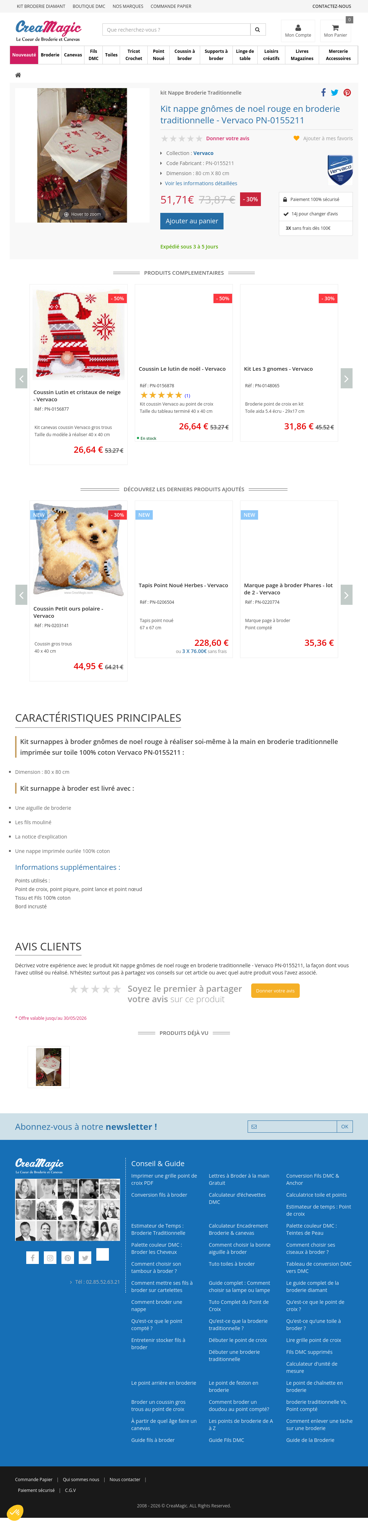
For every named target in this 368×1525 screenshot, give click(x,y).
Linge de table (245, 54)
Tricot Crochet (133, 54)
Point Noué (158, 54)
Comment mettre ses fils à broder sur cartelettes (162, 1286)
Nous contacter (125, 1479)
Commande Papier (171, 6)
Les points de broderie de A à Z (241, 1424)
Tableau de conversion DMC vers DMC (318, 1267)
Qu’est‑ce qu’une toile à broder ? (313, 1325)
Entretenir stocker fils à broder (158, 1344)
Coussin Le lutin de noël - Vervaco (182, 368)
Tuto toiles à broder (232, 1263)
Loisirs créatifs (271, 54)
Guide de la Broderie (310, 1440)
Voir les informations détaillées (201, 183)
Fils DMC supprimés (309, 1351)
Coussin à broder (185, 54)
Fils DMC (93, 54)
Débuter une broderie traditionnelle (234, 1355)
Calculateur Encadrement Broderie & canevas (238, 1229)
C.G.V (70, 1490)
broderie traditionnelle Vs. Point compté (316, 1405)
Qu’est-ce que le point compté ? (156, 1325)
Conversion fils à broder (159, 1194)
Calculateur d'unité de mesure (311, 1367)
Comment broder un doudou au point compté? (239, 1405)
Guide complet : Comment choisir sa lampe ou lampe (239, 1286)
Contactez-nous (332, 6)
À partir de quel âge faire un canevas (164, 1424)
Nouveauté (24, 55)
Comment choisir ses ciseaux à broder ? (310, 1248)
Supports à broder (216, 54)
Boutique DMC (89, 6)
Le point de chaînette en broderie (314, 1386)
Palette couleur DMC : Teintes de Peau (311, 1229)
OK (344, 1126)
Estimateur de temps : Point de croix (318, 1210)
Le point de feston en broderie (233, 1386)
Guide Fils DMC (226, 1440)
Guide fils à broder (153, 1440)
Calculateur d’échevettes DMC (237, 1198)
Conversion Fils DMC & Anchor (312, 1179)
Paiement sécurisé (36, 1490)
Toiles (111, 55)
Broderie (50, 55)
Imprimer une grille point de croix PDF (164, 1179)
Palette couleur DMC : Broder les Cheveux (156, 1248)
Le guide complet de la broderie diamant (312, 1286)
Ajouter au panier (192, 220)
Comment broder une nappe (156, 1305)
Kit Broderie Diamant (41, 6)
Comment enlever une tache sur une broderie (319, 1424)
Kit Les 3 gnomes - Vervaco (278, 368)
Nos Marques (128, 6)
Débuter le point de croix (238, 1340)
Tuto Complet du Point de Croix (239, 1305)
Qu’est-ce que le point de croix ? (315, 1305)
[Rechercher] (258, 29)
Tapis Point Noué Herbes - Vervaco (183, 585)
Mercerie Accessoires (338, 54)
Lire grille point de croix (313, 1340)
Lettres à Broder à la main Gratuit (239, 1179)
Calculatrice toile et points (316, 1194)
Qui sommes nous (81, 1479)
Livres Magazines (302, 54)
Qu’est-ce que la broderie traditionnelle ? (238, 1325)
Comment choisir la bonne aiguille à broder (240, 1248)
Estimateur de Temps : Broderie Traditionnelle (158, 1229)
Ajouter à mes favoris (328, 138)
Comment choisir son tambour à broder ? (156, 1267)
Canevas (73, 55)
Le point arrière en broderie (163, 1382)
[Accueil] (18, 75)
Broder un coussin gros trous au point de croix (158, 1405)
